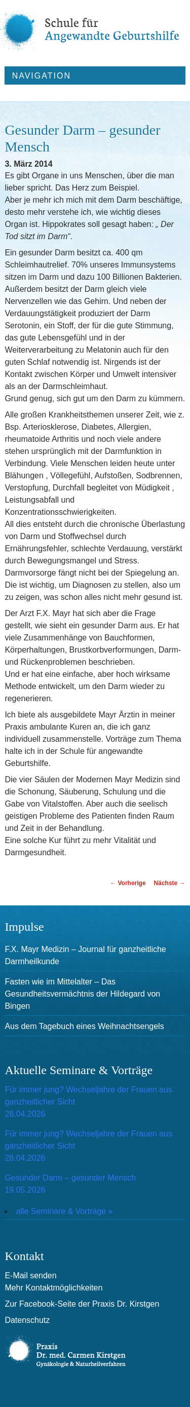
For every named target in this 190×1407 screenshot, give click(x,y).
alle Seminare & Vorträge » (64, 1211)
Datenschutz (27, 1320)
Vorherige (127, 883)
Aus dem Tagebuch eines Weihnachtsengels (84, 1026)
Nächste (169, 883)
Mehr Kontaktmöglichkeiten (53, 1287)
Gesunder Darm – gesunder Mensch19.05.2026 (70, 1183)
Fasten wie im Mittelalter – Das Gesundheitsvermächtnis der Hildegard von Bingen (82, 993)
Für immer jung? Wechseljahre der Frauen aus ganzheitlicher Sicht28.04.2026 (88, 1101)
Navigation (41, 75)
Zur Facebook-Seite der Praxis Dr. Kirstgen (82, 1304)
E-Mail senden (30, 1275)
